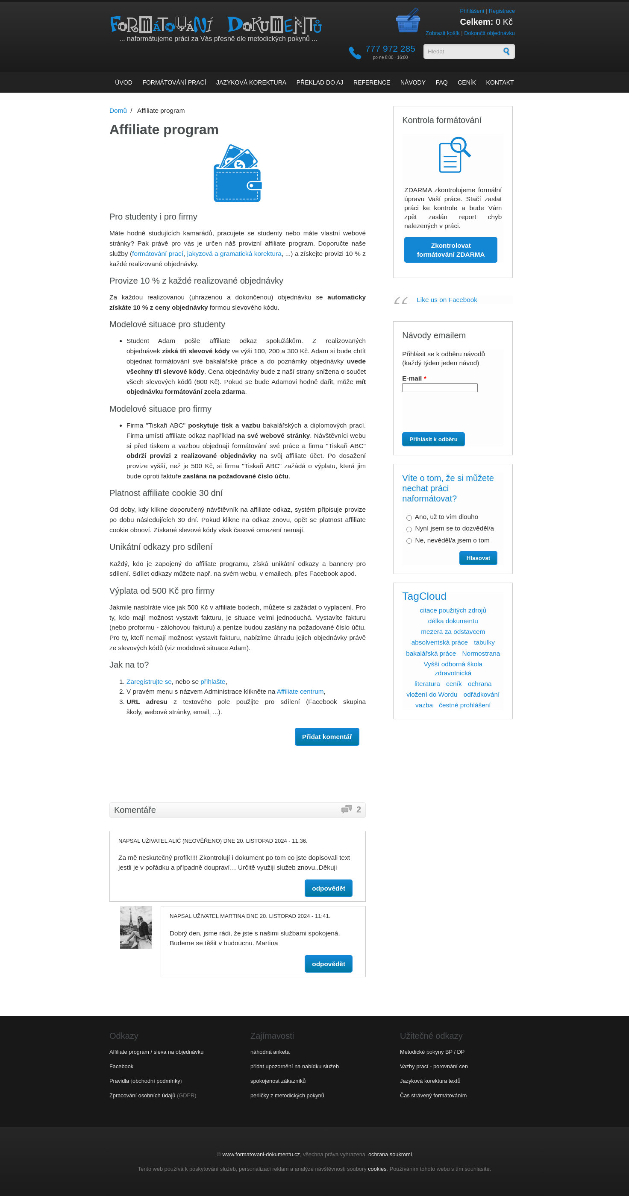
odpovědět (328, 888)
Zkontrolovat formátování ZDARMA (451, 250)
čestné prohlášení (465, 705)
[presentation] (450, 415)
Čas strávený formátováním (433, 1095)
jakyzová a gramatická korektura (234, 253)
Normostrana (481, 653)
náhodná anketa (270, 1052)
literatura (427, 683)
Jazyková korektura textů (430, 1081)
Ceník (467, 82)
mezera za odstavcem (453, 631)
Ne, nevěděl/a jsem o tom (452, 540)
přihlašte (212, 681)
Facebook (121, 1066)
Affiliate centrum (300, 691)
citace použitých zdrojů (453, 610)
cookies (377, 1169)
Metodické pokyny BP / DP (432, 1052)
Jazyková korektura (251, 82)
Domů (118, 110)
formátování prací (157, 253)
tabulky (484, 642)
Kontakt (500, 82)
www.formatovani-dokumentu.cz (261, 1154)
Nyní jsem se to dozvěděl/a (454, 528)
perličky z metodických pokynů (287, 1095)
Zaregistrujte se (149, 681)
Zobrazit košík (443, 33)
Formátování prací (174, 82)
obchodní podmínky (156, 1081)
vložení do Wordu (431, 694)
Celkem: (477, 21)
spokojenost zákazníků (278, 1081)
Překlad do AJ (320, 82)
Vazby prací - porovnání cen (434, 1066)
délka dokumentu (453, 620)
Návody (413, 82)
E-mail (414, 378)
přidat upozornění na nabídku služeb (294, 1066)
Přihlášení (472, 11)
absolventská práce (439, 642)
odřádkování (482, 694)
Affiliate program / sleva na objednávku (156, 1052)
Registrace (502, 11)
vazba (424, 705)
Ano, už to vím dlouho (447, 516)
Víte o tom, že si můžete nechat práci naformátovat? (448, 488)
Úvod (123, 82)
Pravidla (119, 1081)
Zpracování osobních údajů (142, 1095)
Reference (371, 82)
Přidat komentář (327, 736)
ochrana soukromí (390, 1154)
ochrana (480, 683)
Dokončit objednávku (489, 33)
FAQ (442, 82)
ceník (454, 683)
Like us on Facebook (447, 299)
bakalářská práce (431, 653)
